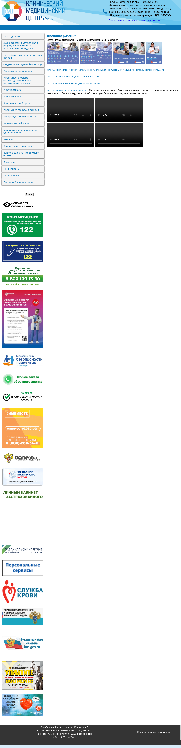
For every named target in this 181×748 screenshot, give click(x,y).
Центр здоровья (11, 36)
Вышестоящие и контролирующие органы (21, 154)
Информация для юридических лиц (21, 110)
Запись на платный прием (16, 103)
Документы (9, 162)
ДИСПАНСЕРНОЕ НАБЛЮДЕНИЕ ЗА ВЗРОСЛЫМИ (74, 76)
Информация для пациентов (18, 71)
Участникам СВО (12, 90)
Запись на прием (12, 96)
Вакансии (8, 139)
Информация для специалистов (20, 116)
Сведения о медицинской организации (23, 64)
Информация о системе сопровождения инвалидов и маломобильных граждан (18, 80)
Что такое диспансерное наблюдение (67, 90)
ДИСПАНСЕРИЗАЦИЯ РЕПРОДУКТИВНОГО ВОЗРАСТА (76, 83)
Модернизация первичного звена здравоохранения (20, 131)
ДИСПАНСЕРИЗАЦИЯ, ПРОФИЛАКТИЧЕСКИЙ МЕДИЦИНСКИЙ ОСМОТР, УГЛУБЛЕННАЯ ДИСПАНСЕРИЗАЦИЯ (106, 70)
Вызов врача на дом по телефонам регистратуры (134, 20)
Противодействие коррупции (18, 182)
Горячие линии (11, 175)
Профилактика (11, 169)
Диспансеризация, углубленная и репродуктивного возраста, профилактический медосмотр (20, 46)
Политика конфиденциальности (153, 732)
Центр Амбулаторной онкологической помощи (22, 56)
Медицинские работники (16, 123)
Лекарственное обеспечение (18, 146)
